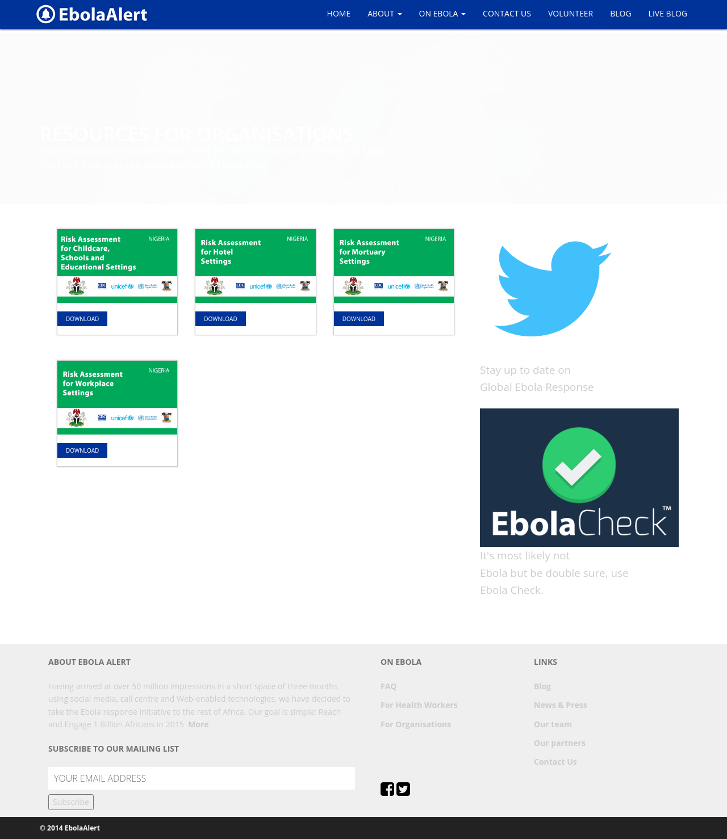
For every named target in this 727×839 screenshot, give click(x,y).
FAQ (389, 686)
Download (82, 319)
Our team (553, 724)
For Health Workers (419, 704)
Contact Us (555, 761)
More (198, 724)
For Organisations (416, 724)
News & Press (560, 704)
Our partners (560, 742)
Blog (542, 686)
